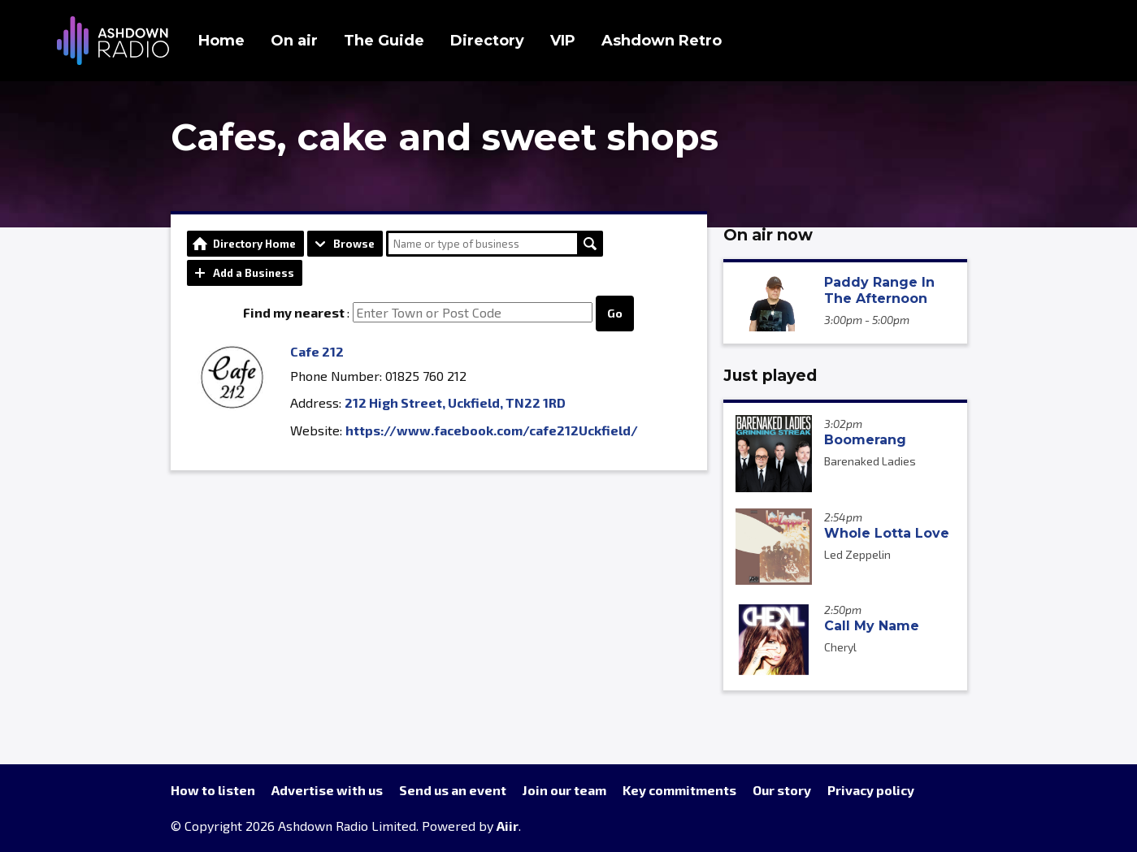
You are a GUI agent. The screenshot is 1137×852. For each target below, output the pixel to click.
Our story (782, 790)
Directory (487, 41)
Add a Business (253, 272)
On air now (768, 234)
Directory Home (254, 243)
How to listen (213, 790)
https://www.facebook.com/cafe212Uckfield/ (491, 430)
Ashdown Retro (661, 41)
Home (221, 41)
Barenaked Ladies (870, 461)
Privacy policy (870, 790)
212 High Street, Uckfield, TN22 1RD (455, 402)
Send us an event (452, 790)
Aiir (508, 825)
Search (590, 244)
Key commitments (679, 790)
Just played (770, 375)
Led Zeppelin (857, 554)
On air (294, 41)
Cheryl (840, 647)
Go (615, 313)
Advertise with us (327, 790)
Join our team (564, 790)
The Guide (384, 41)
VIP (562, 41)
